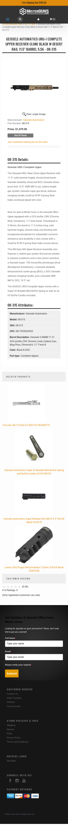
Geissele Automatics (33, 120)
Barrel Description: (20, 337)
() (52, 19)
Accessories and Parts (12, 24)
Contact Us (12, 694)
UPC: (13, 331)
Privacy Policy (14, 737)
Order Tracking (14, 698)
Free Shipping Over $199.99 (34, 3)
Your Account (13, 706)
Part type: (15, 355)
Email (8, 651)
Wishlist (11, 702)
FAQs (9, 733)
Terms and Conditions (18, 742)
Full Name (10, 638)
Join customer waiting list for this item (28, 142)
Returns (10, 729)
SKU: (13, 325)
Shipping (11, 725)
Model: (14, 319)
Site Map (11, 760)
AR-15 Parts (30, 24)
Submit (12, 673)
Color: (13, 349)
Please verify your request (18, 665)
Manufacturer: (18, 313)
